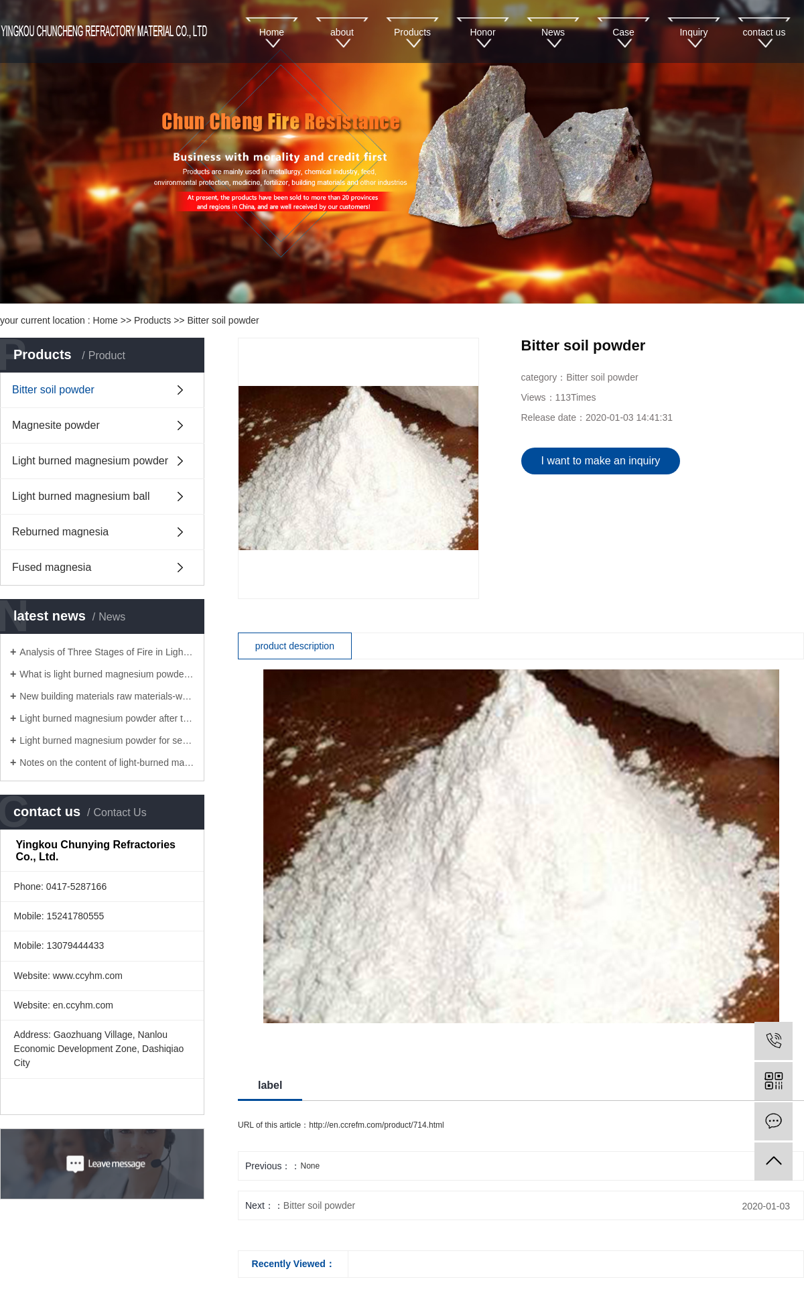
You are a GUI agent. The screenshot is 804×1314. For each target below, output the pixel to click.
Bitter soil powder (223, 320)
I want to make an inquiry (601, 460)
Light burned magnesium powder (90, 460)
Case (623, 32)
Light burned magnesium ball (80, 496)
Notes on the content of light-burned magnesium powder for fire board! (106, 762)
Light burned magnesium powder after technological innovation (106, 718)
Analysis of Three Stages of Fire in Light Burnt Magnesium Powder (106, 652)
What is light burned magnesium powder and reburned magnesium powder (106, 674)
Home (271, 32)
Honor (482, 32)
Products (412, 32)
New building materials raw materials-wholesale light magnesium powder (106, 696)
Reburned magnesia (60, 531)
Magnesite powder (56, 425)
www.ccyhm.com (88, 975)
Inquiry (693, 32)
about (342, 32)
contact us (764, 32)
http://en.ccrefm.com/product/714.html (376, 1125)
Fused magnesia (51, 567)
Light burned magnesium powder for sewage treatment (106, 740)
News (553, 32)
